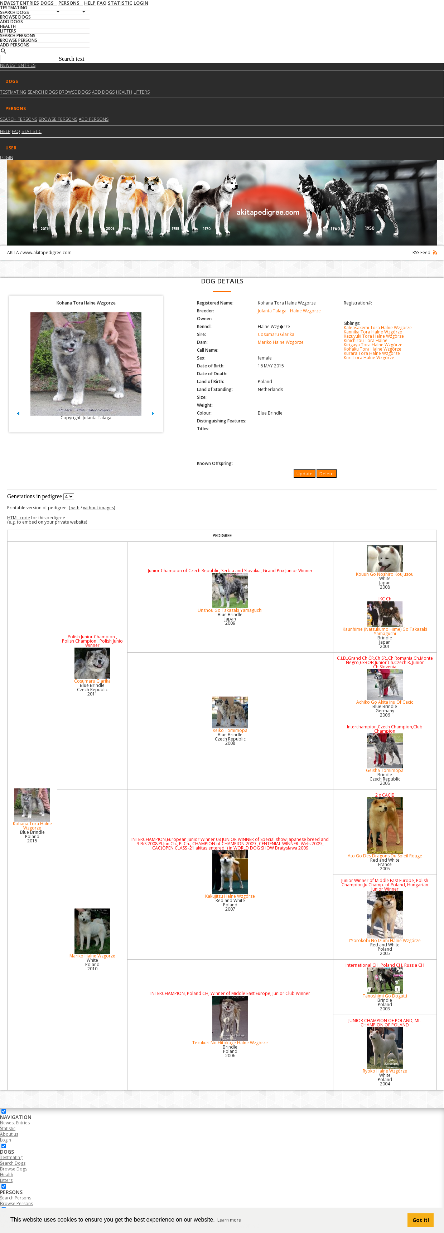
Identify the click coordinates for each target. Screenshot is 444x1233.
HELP (5, 131)
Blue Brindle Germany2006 (384, 710)
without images (98, 508)
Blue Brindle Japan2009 (230, 618)
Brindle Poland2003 (384, 1004)
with (74, 508)
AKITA (13, 252)
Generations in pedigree (34, 496)
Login (6, 157)
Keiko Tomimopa (230, 715)
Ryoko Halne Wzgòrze (385, 1050)
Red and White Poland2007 (230, 904)
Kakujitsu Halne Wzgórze (230, 874)
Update (304, 473)
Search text (72, 59)
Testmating (13, 92)
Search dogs (43, 92)
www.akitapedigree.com (47, 252)
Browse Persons (58, 119)
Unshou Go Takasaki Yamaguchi (230, 593)
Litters (142, 92)
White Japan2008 (385, 582)
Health (124, 92)
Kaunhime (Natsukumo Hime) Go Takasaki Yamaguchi (385, 619)
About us (9, 1134)
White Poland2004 (385, 1079)
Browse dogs (75, 92)
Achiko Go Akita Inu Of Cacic (385, 687)
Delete (326, 473)
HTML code (18, 518)
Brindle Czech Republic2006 (385, 779)
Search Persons (18, 119)
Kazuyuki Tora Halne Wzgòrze (374, 336)
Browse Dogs (13, 1169)
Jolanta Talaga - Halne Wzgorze (289, 311)
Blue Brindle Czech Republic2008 (230, 739)
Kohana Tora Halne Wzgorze (32, 809)
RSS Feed (424, 252)
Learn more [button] (229, 1220)
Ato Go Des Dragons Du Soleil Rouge (385, 828)
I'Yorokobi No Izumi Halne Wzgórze (385, 917)
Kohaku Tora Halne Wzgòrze (372, 349)
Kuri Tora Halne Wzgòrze (369, 358)
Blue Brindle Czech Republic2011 (92, 689)
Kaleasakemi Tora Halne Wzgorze (378, 328)
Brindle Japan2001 (384, 642)
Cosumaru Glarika (276, 334)
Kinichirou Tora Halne (365, 340)
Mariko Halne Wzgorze (281, 342)
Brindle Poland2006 (230, 1051)
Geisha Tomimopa (385, 753)
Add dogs (103, 92)
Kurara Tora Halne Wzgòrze (372, 353)
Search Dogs (12, 1163)
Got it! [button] (420, 1220)
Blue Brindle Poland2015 (32, 836)
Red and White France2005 (385, 864)
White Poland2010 (92, 964)
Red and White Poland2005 (385, 949)
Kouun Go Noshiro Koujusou (385, 561)
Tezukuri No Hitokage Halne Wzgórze (230, 1021)
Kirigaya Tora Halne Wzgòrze (373, 345)
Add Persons (93, 119)
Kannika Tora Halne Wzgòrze (373, 332)
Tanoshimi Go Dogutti (385, 983)
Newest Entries (17, 65)
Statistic (31, 131)
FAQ (16, 131)
